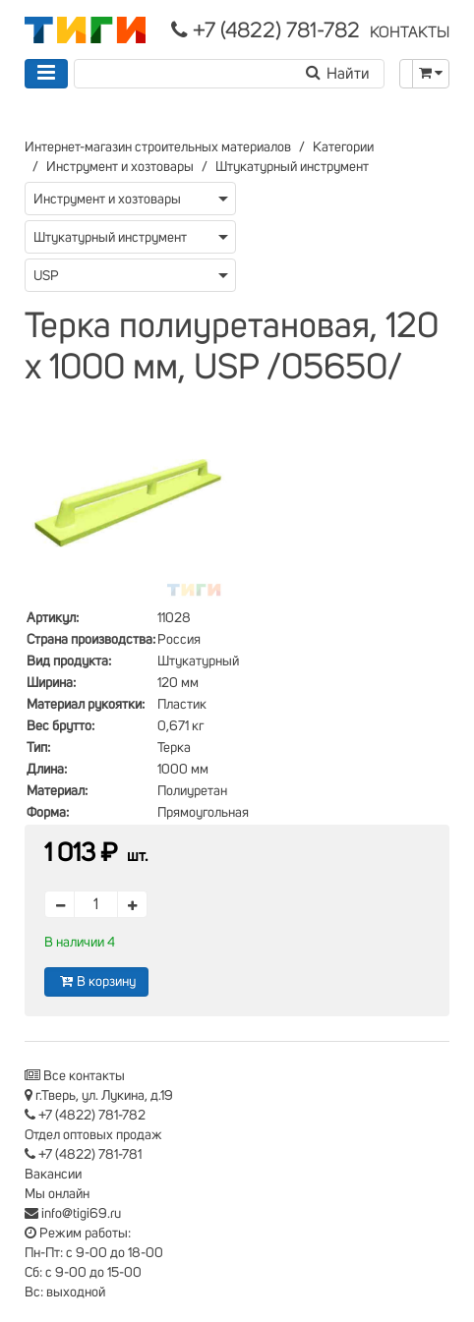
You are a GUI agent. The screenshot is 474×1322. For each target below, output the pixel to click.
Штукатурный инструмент (292, 167)
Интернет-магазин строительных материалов (158, 147)
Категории (343, 147)
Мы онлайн (57, 1194)
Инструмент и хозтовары (120, 167)
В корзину (96, 981)
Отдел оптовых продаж (93, 1135)
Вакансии (53, 1174)
